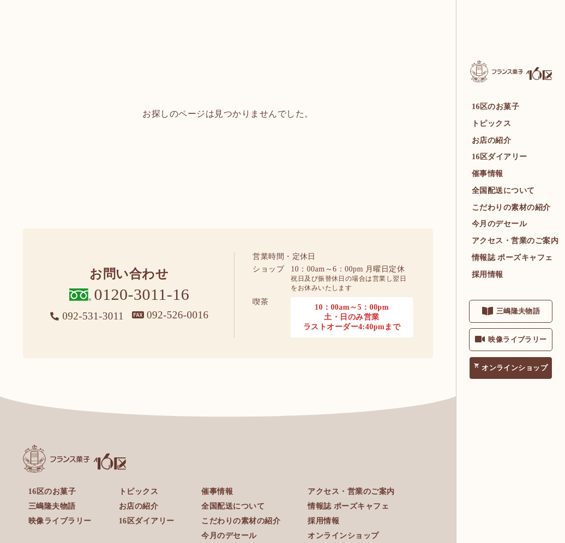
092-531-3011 (93, 316)
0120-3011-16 (142, 294)
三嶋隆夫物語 (518, 311)
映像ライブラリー (517, 339)
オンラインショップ (515, 368)
